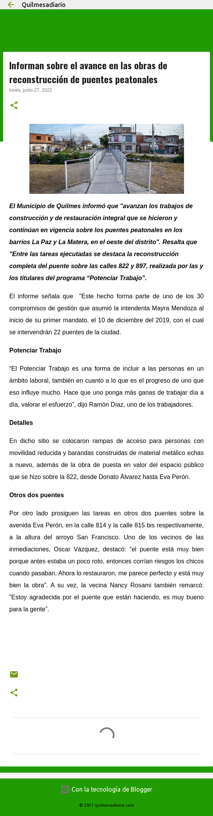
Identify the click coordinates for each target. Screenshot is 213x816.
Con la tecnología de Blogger (106, 789)
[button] (14, 106)
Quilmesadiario (44, 4)
